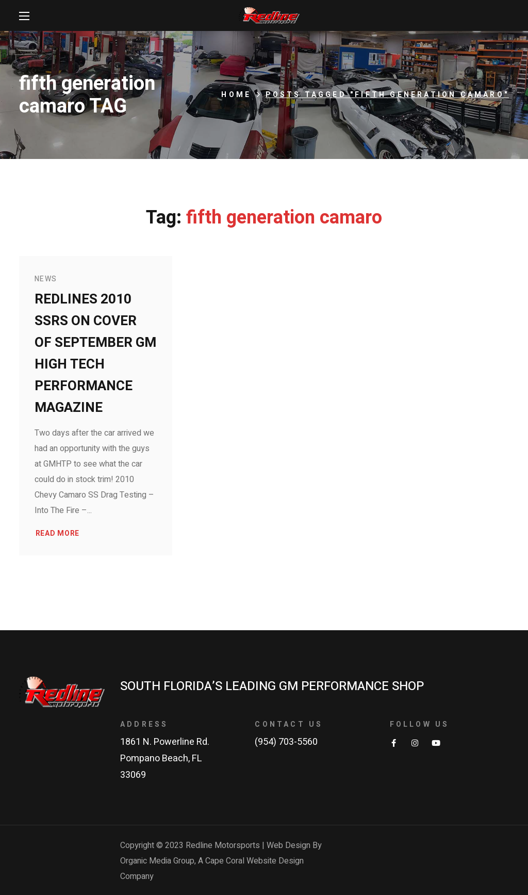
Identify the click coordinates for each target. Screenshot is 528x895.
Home (236, 94)
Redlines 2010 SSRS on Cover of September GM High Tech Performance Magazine (95, 354)
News (46, 279)
